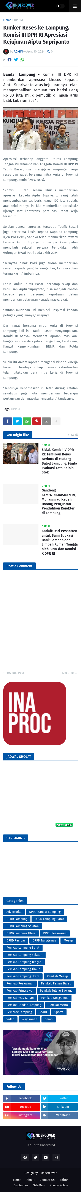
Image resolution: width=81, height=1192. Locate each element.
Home (7, 20)
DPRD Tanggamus (44, 940)
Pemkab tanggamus (54, 998)
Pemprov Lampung (19, 1012)
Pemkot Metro (58, 1005)
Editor (64, 1180)
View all (73, 434)
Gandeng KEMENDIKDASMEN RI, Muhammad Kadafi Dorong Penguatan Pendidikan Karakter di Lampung (59, 501)
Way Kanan (29, 1019)
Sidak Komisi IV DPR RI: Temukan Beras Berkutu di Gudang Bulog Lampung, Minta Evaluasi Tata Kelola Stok (59, 461)
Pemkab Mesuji (57, 976)
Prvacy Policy (59, 1185)
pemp (48, 1019)
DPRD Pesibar (15, 940)
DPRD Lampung (16, 919)
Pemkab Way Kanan (20, 998)
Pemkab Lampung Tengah (23, 962)
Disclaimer (20, 1185)
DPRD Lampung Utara (21, 933)
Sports (58, 1012)
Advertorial (14, 912)
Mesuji (68, 940)
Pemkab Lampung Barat (22, 948)
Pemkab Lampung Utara (22, 976)
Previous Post (14, 673)
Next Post (69, 673)
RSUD (43, 1012)
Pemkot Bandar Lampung (23, 1005)
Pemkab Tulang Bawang (56, 991)
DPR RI (18, 20)
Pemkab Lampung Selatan (24, 955)
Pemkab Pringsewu (19, 991)
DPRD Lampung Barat (49, 919)
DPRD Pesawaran (55, 933)
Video (10, 1019)
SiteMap (38, 1185)
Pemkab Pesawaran (19, 983)
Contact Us (47, 1180)
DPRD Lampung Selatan (22, 926)
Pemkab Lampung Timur (23, 969)
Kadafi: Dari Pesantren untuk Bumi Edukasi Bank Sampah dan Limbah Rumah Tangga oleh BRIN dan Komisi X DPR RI (60, 542)
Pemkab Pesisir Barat (56, 983)
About (31, 1180)
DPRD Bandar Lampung (45, 912)
